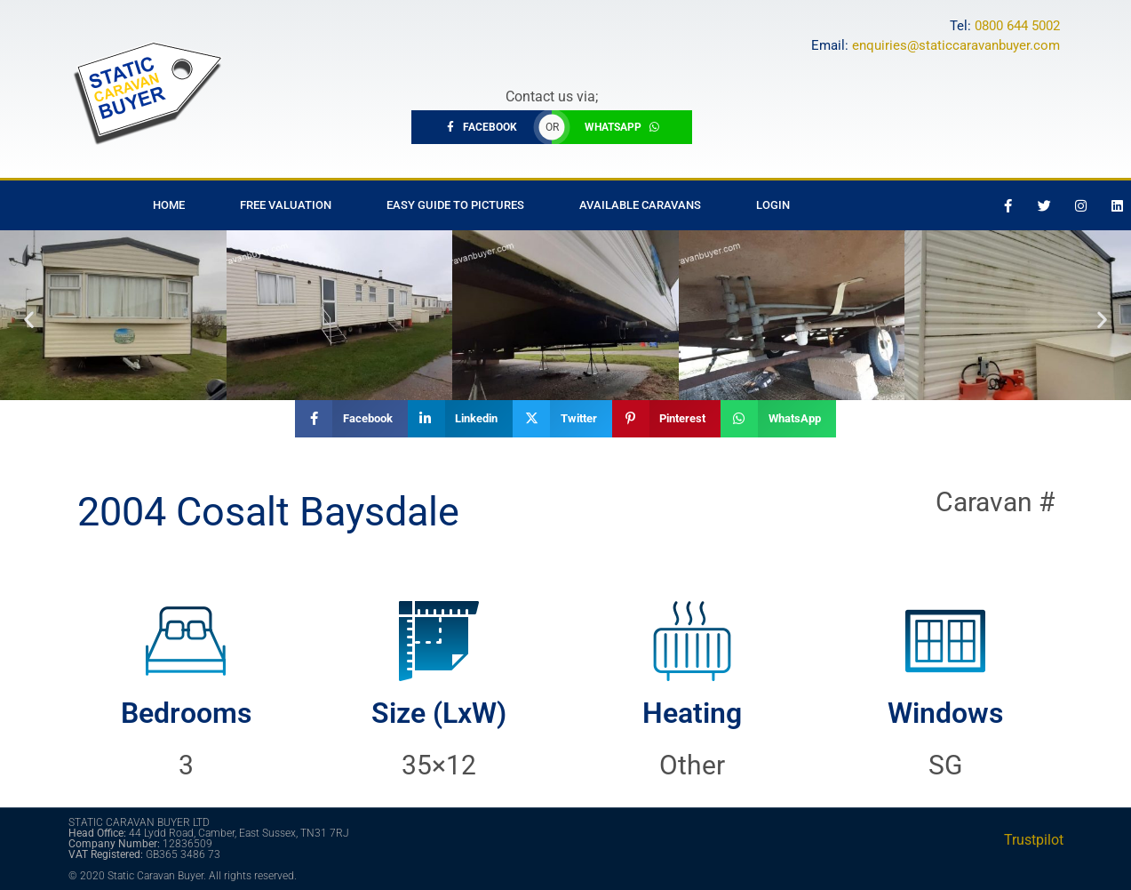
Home (169, 205)
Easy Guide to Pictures (455, 205)
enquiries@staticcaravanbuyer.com (956, 45)
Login (773, 205)
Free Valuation (285, 205)
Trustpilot (1033, 839)
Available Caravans (640, 205)
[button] (29, 320)
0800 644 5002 (1017, 26)
